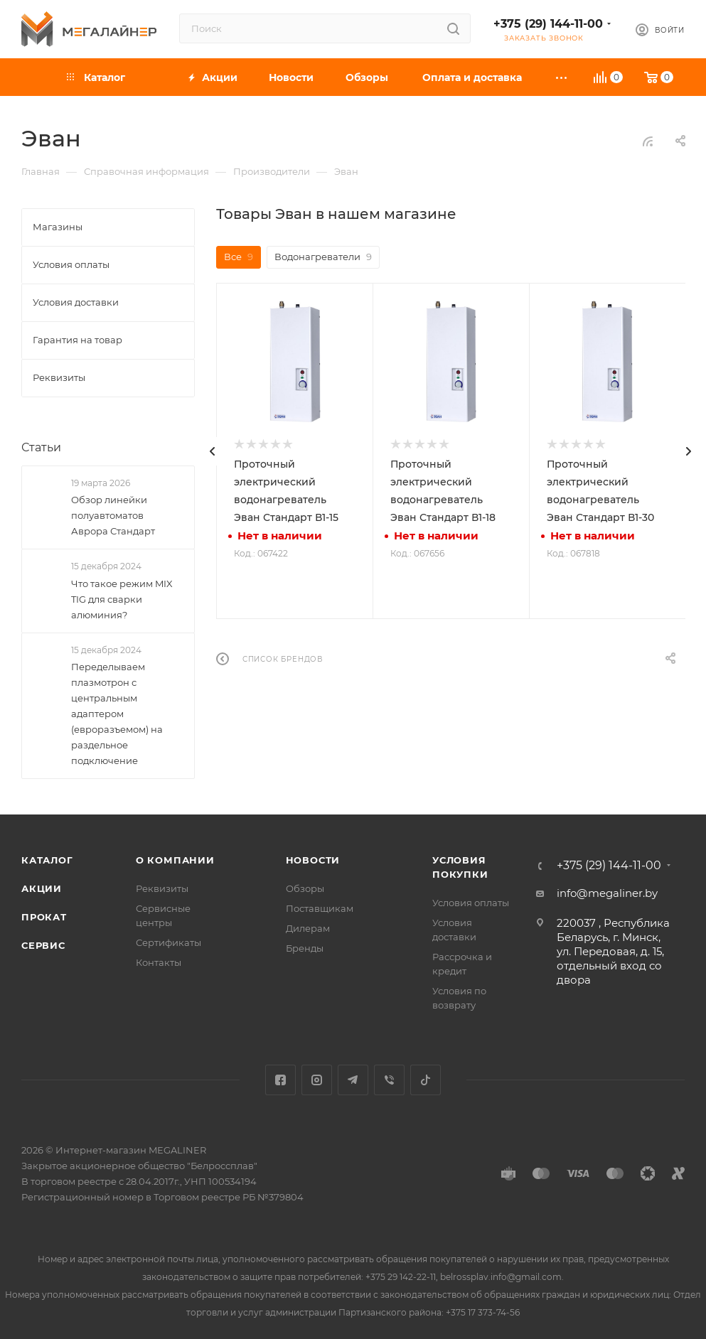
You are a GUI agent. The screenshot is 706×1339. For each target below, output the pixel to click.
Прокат (44, 917)
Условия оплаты (470, 902)
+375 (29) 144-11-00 (548, 24)
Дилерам (308, 928)
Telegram (353, 1080)
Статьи (41, 447)
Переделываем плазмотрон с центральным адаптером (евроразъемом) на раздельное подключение (117, 713)
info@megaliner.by (607, 893)
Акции (41, 888)
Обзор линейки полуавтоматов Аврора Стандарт (113, 515)
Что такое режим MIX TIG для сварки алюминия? (122, 599)
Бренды (304, 948)
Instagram (316, 1080)
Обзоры (305, 888)
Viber (389, 1080)
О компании (175, 860)
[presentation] (212, 451)
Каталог (47, 860)
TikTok (425, 1080)
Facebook (280, 1080)
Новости (313, 860)
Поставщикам (319, 908)
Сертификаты (168, 942)
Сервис (43, 945)
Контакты (158, 962)
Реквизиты (162, 888)
